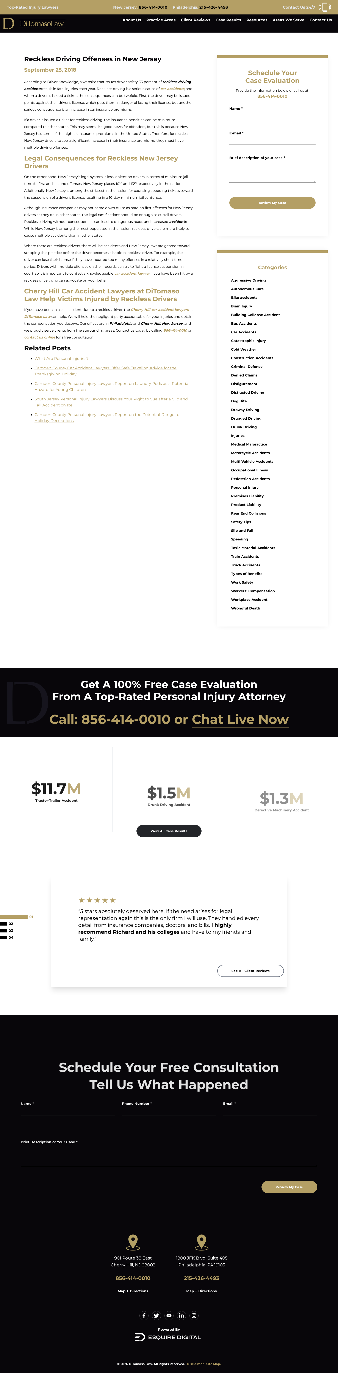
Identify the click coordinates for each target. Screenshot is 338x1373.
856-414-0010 (153, 7)
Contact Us (321, 20)
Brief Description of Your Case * (49, 1142)
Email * (229, 1104)
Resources (257, 20)
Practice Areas (161, 20)
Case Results (228, 20)
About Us (131, 20)
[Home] (34, 23)
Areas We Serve (288, 20)
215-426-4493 (213, 7)
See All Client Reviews (250, 971)
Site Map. (213, 1364)
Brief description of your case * (257, 158)
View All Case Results (169, 831)
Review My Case (272, 203)
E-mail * (236, 133)
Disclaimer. (196, 1364)
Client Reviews (195, 20)
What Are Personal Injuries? (61, 358)
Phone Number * (137, 1104)
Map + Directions (133, 1291)
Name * (236, 109)
